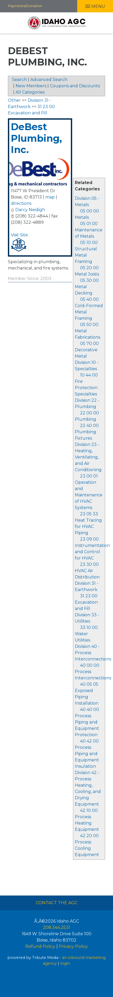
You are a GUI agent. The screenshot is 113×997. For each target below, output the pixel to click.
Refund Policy (40, 946)
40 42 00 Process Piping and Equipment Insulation (87, 754)
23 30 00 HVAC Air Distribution (87, 570)
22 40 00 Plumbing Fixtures (87, 432)
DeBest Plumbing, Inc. (36, 138)
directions (21, 203)
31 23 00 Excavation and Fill (86, 602)
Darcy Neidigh (30, 209)
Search (19, 79)
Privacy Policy (73, 946)
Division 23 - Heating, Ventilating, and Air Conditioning (88, 457)
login (65, 963)
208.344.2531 (56, 927)
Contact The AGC (56, 902)
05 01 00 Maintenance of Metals (88, 230)
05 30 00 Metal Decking (87, 287)
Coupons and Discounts (75, 85)
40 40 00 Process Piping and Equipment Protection (87, 722)
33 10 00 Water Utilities (86, 634)
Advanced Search (48, 79)
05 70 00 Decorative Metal (87, 350)
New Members (31, 85)
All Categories (30, 92)
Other (14, 100)
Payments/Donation (25, 6)
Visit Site (19, 234)
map (50, 197)
